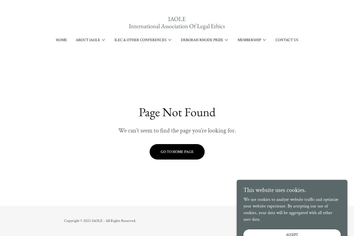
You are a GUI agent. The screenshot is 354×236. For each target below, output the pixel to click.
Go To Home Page (177, 151)
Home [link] (61, 40)
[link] (177, 27)
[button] (91, 40)
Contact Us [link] (286, 40)
